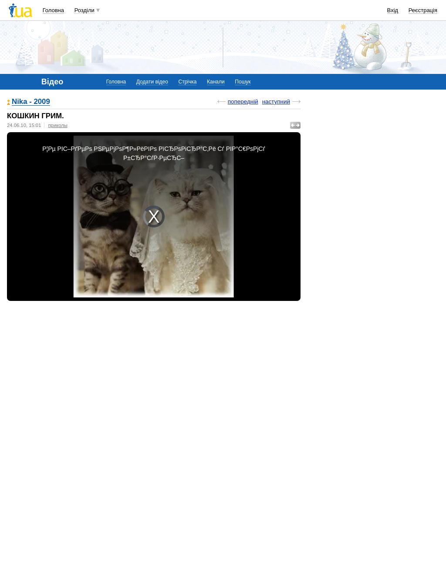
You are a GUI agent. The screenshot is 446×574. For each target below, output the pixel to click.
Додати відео (152, 82)
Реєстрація (423, 10)
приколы (57, 125)
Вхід (393, 10)
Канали (216, 82)
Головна (53, 10)
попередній (243, 101)
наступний (276, 101)
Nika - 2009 (31, 102)
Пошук (242, 82)
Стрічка (187, 82)
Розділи (84, 10)
